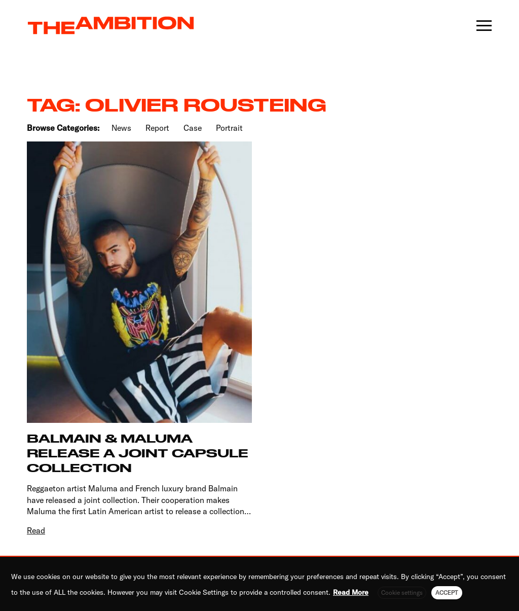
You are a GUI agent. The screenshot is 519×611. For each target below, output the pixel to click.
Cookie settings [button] (402, 592)
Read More (350, 592)
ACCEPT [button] (446, 592)
